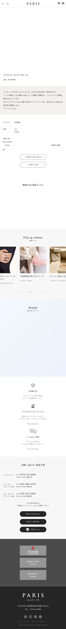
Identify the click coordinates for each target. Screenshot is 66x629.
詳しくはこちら (33, 423)
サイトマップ (23, 621)
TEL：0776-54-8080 (33, 609)
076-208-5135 (28, 484)
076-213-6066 (28, 493)
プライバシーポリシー (39, 621)
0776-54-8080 (28, 474)
